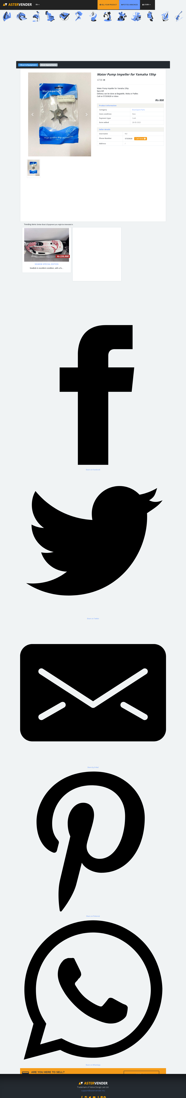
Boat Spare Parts (138, 110)
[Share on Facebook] (93, 396)
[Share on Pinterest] (93, 842)
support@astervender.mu (93, 1090)
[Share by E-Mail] (93, 694)
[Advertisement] (93, 42)
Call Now (141, 138)
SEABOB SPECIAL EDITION (46, 264)
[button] (33, 114)
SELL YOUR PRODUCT (124, 5)
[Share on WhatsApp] (93, 991)
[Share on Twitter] (93, 545)
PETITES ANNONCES (145, 5)
